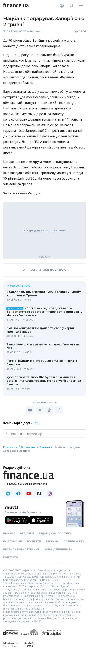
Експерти (34, 541)
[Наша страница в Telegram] (8, 493)
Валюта (35, 31)
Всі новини (28, 446)
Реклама (52, 541)
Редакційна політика (55, 533)
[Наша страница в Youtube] (29, 493)
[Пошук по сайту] (71, 5)
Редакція (27, 533)
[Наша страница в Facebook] (18, 493)
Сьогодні (34, 193)
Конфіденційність (58, 549)
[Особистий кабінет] (62, 5)
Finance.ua (10, 446)
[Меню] (81, 5)
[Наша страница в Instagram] (49, 493)
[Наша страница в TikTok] (39, 493)
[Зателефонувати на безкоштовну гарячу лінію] (44, 483)
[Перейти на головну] (16, 5)
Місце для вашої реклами (44, 230)
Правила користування (21, 549)
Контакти (10, 557)
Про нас (9, 533)
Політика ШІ (12, 541)
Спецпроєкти (74, 541)
